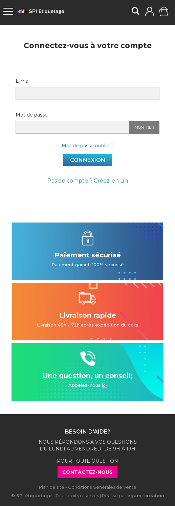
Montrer (144, 127)
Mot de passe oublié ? (87, 146)
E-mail (23, 81)
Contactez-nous (87, 472)
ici (104, 385)
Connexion (87, 160)
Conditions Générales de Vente (102, 487)
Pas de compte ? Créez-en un (87, 180)
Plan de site (51, 487)
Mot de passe (32, 115)
